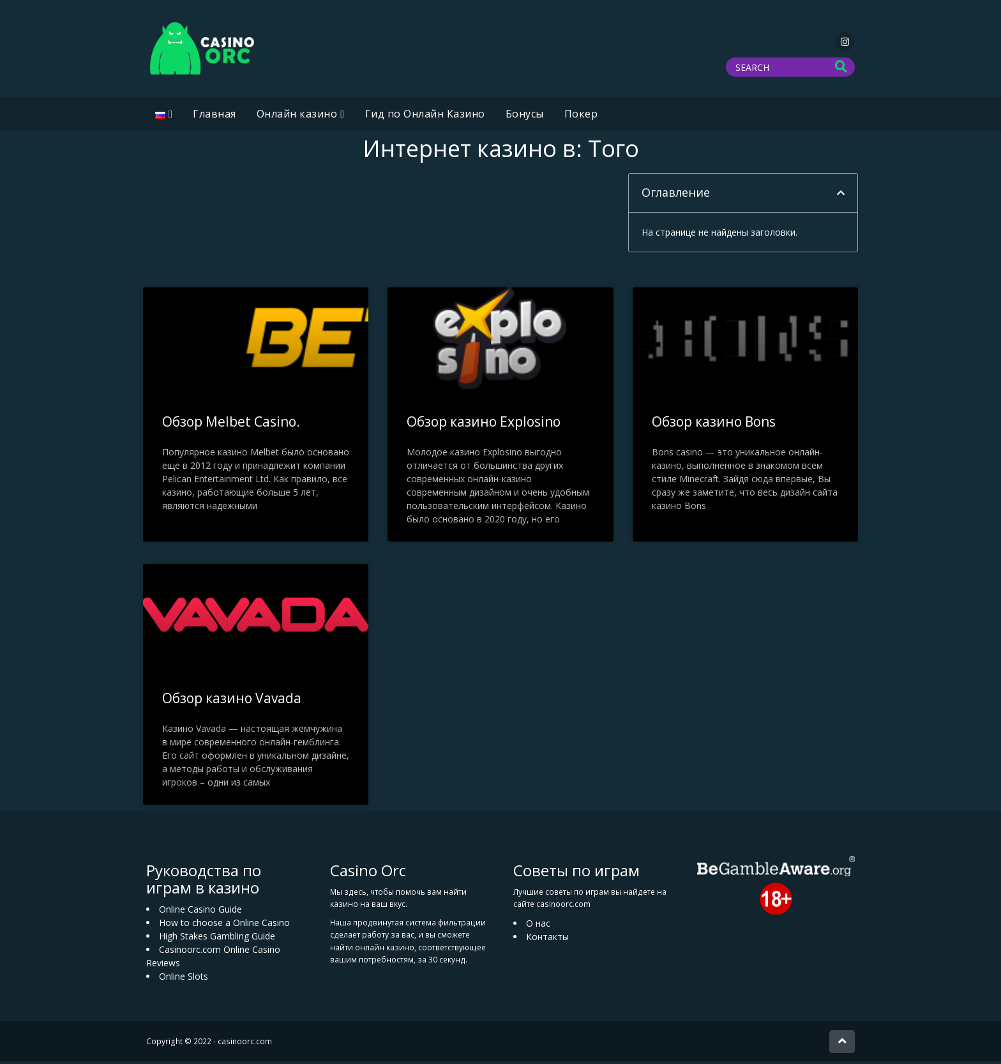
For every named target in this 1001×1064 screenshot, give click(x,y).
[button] (841, 195)
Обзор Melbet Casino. (231, 424)
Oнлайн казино (297, 116)
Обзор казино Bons (714, 424)
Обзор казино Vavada (231, 701)
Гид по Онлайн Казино (425, 116)
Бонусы (525, 116)
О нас (538, 926)
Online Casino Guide (200, 912)
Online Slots (183, 979)
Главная (214, 116)
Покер (581, 116)
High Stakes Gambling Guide (217, 938)
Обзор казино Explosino (484, 424)
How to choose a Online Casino (224, 925)
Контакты (547, 939)
